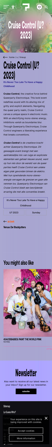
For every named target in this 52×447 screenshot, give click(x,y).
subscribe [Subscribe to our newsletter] (26, 391)
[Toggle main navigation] (5, 7)
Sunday (36, 212)
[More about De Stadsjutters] (26, 239)
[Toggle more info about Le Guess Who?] (26, 412)
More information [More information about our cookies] (26, 438)
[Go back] (5, 57)
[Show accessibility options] (13, 7)
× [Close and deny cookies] (46, 417)
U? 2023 (13, 212)
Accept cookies (26, 430)
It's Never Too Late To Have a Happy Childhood (26, 203)
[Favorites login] (39, 7)
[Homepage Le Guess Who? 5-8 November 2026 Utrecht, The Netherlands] (26, 7)
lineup (23, 57)
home (12, 57)
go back (8, 221)
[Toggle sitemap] (26, 406)
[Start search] (46, 7)
